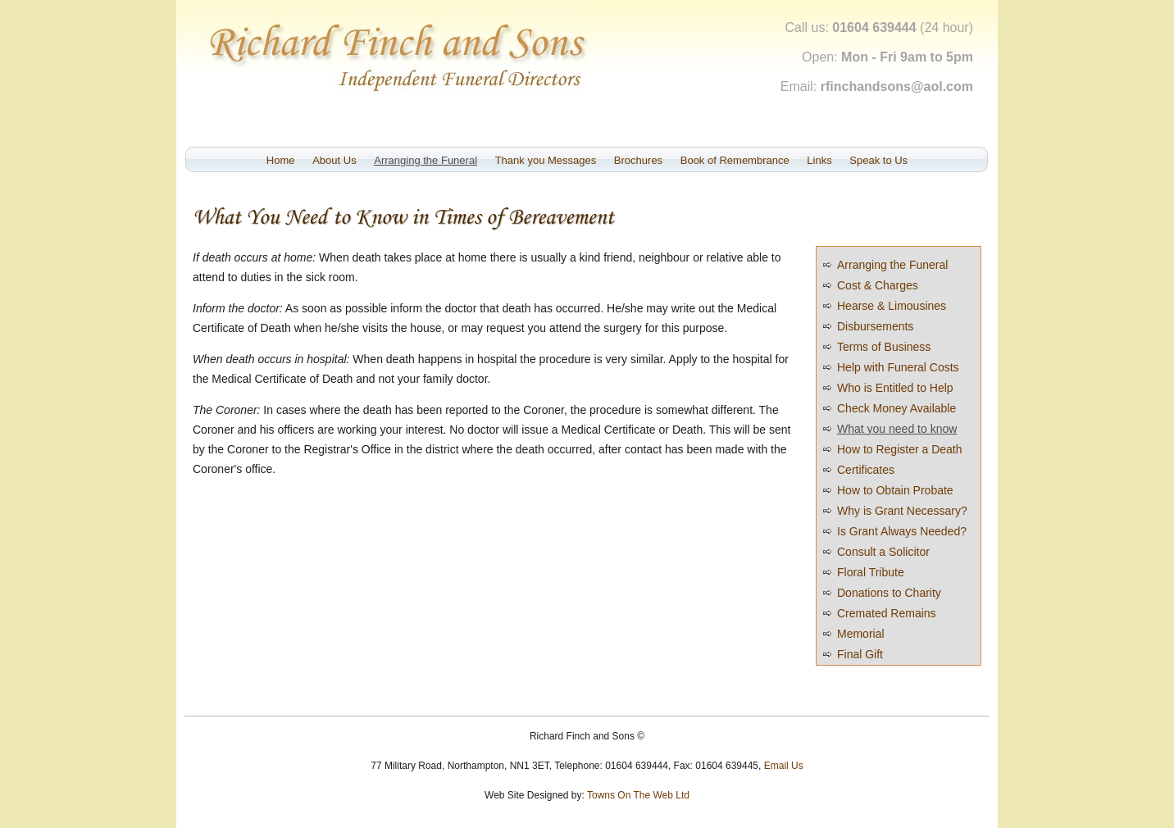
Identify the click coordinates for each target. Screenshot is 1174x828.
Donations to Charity (889, 592)
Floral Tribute (870, 572)
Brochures (638, 160)
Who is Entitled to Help (895, 387)
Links (819, 160)
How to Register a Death (899, 449)
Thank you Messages (546, 160)
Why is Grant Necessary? (902, 510)
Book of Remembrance (734, 160)
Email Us (783, 765)
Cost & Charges (877, 285)
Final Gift (860, 654)
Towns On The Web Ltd (638, 795)
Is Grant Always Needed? (902, 531)
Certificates (865, 469)
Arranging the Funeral (425, 160)
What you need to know (897, 428)
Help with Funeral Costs (898, 367)
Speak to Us (878, 160)
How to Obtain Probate (895, 490)
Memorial (861, 633)
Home (280, 160)
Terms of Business (884, 346)
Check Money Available (896, 408)
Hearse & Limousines (891, 305)
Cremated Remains (886, 613)
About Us (334, 160)
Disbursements (875, 326)
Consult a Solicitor (883, 551)
